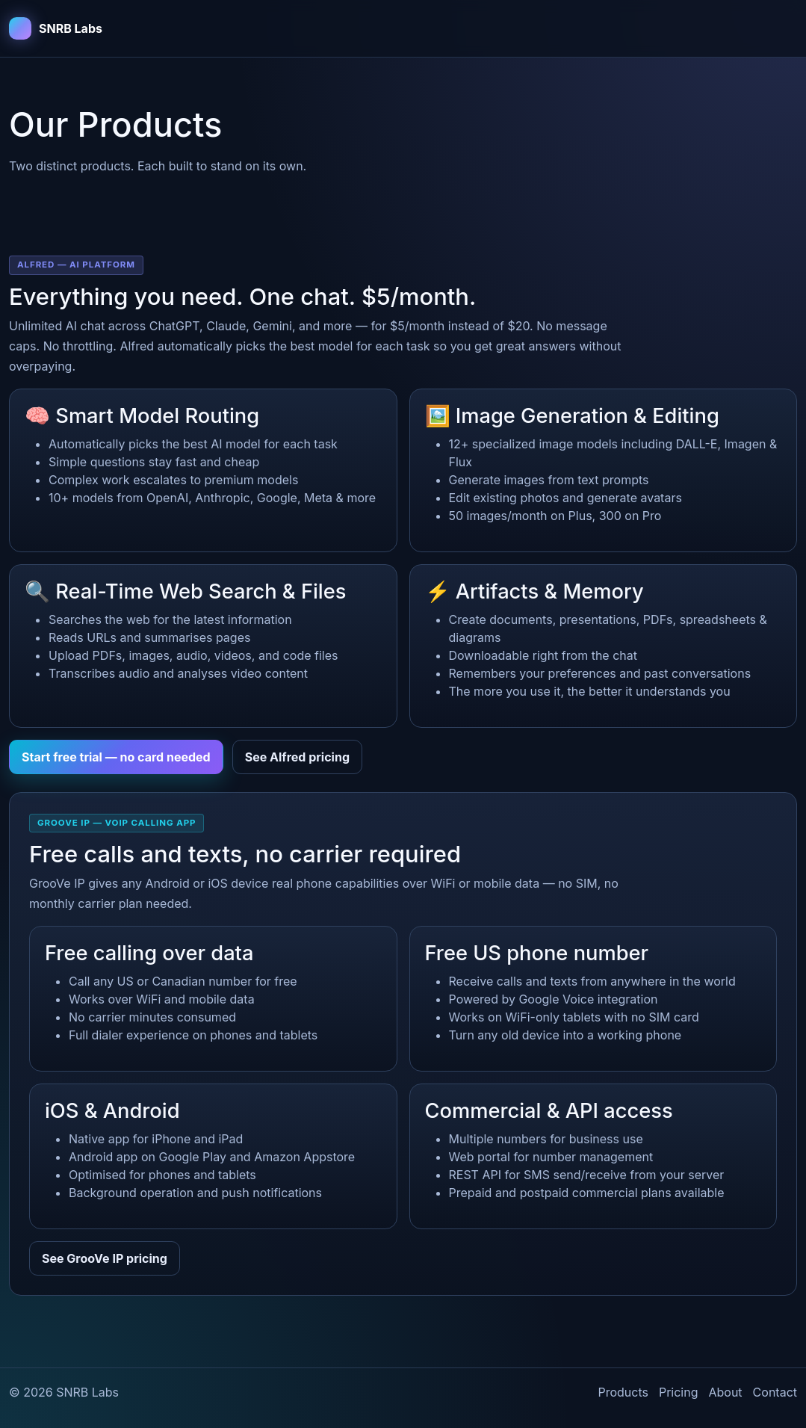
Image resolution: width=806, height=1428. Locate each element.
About (725, 1392)
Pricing (678, 1392)
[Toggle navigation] (776, 28)
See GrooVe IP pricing (104, 1258)
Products (623, 1392)
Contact (775, 1392)
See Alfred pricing (297, 756)
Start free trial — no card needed (116, 756)
